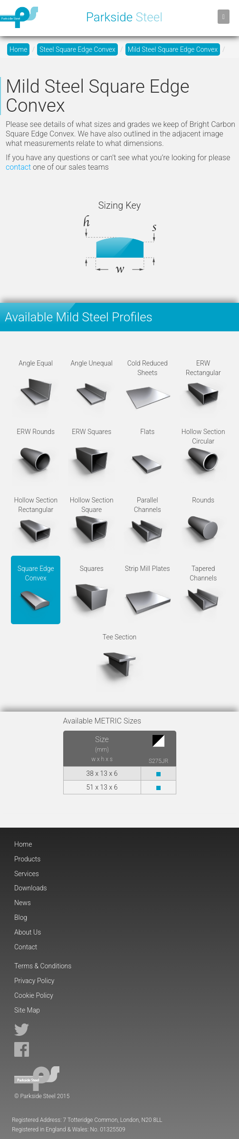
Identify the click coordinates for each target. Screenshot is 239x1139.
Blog (20, 917)
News (22, 903)
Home (18, 49)
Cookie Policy (33, 995)
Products (27, 859)
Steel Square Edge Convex (77, 49)
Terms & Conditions (42, 966)
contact (18, 167)
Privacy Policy (34, 981)
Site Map (27, 1010)
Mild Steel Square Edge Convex (173, 49)
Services (26, 874)
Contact (25, 947)
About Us (27, 932)
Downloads (30, 888)
